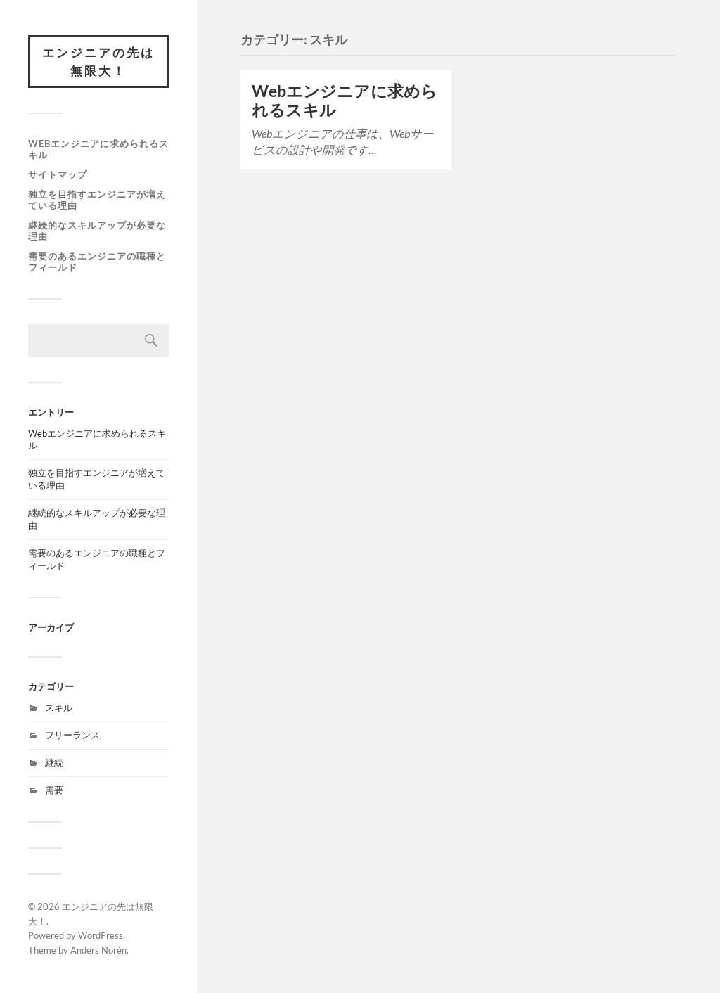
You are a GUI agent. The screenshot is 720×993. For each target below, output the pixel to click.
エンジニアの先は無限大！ (98, 61)
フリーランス (72, 735)
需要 (54, 789)
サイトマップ (57, 174)
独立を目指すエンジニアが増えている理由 (97, 199)
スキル (58, 707)
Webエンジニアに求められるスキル (98, 149)
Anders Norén (98, 950)
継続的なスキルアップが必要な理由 (97, 230)
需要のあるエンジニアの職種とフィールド (97, 261)
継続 (54, 762)
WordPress (100, 935)
